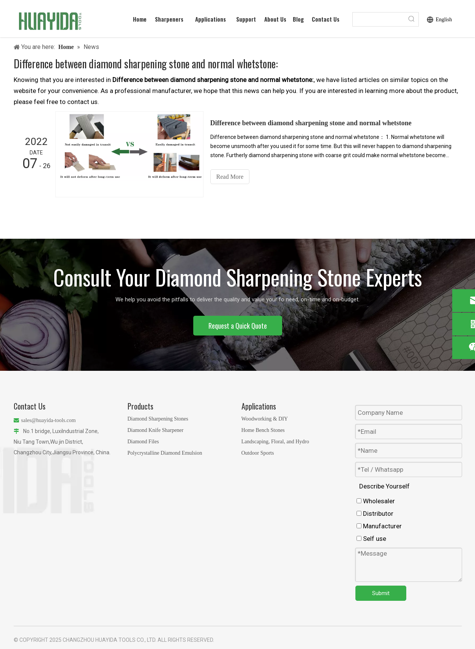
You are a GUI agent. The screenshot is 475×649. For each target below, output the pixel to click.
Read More (230, 176)
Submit (381, 593)
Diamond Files (143, 441)
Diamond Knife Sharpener (156, 430)
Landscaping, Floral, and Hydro (275, 441)
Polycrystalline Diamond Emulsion (165, 453)
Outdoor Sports (257, 453)
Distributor (375, 513)
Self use (371, 538)
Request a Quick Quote (237, 326)
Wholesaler (376, 501)
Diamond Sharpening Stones (158, 419)
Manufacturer (379, 526)
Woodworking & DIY (264, 419)
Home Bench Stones (263, 430)
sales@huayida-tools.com (48, 420)
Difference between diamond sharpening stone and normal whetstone (311, 123)
